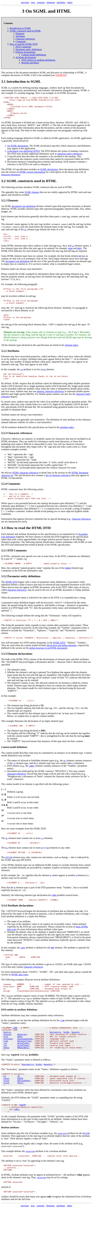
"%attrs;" (9, 1117)
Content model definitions (33, 54)
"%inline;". (82, 656)
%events (76, 1053)
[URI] (17, 1138)
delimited (57, 394)
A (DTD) (23, 155)
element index (71, 354)
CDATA (87, 982)
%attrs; (8, 1053)
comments (15, 568)
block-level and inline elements (61, 658)
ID (18, 1101)
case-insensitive (35, 425)
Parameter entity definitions (29, 49)
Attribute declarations (26, 57)
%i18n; (39, 1089)
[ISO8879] (60, 75)
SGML (43, 72)
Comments (21, 41)
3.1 (3, 81)
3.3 (3, 540)
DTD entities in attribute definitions (38, 60)
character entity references (69, 158)
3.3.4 (4, 921)
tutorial (38, 554)
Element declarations (25, 52)
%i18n (66, 1053)
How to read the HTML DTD (23, 44)
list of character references (58, 486)
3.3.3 (4, 667)
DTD (47, 155)
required (40, 953)
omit (46, 252)
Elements (20, 33)
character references (10, 179)
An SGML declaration (17, 150)
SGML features (32, 196)
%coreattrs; (28, 1089)
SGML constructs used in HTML (25, 31)
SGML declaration (49, 174)
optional (42, 685)
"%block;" (71, 656)
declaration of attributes (48, 927)
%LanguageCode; (25, 1060)
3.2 (3, 185)
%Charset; (22, 1055)
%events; (48, 1089)
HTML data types (19, 992)
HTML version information (32, 176)
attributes (61, 2)
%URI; (20, 1058)
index (70, 2)
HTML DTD (11, 594)
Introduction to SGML (20, 28)
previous (25, 2)
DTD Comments (23, 47)
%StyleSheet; (24, 1107)
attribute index (67, 438)
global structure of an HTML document (48, 661)
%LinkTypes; (23, 1066)
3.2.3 (4, 443)
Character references (25, 39)
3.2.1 (4, 204)
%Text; (20, 1109)
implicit (52, 948)
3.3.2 (4, 588)
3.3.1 (4, 562)
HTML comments (9, 500)
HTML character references (25, 483)
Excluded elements (17, 883)
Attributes (20, 36)
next (33, 2)
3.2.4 (4, 494)
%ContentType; (24, 1063)
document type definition (23, 210)
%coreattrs (55, 1053)
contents (41, 2)
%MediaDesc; (23, 1071)
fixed (76, 953)
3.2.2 (4, 360)
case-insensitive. (34, 275)
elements (51, 2)
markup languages (39, 87)
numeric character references (50, 402)
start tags (37, 254)
